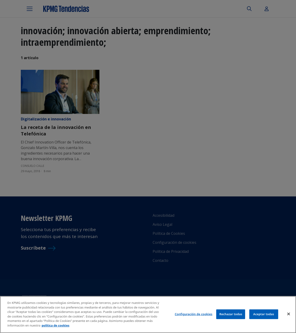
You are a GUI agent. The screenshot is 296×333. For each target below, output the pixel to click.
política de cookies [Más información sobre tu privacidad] (55, 326)
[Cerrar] (289, 315)
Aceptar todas (263, 315)
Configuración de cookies (194, 315)
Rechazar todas (230, 315)
